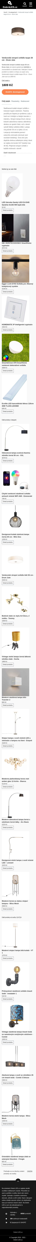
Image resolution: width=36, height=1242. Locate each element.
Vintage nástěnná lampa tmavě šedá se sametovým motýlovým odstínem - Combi (17, 1034)
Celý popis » (6, 80)
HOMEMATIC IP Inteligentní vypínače (17, 325)
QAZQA (19, 917)
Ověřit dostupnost (15, 92)
